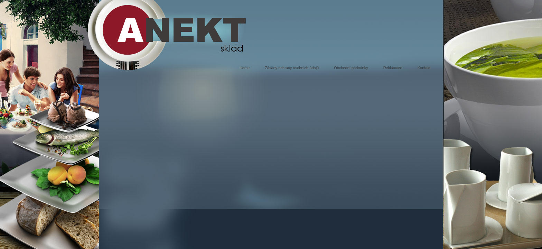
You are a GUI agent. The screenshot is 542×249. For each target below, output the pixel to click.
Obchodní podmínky (351, 68)
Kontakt (424, 68)
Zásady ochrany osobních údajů (292, 68)
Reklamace (392, 68)
